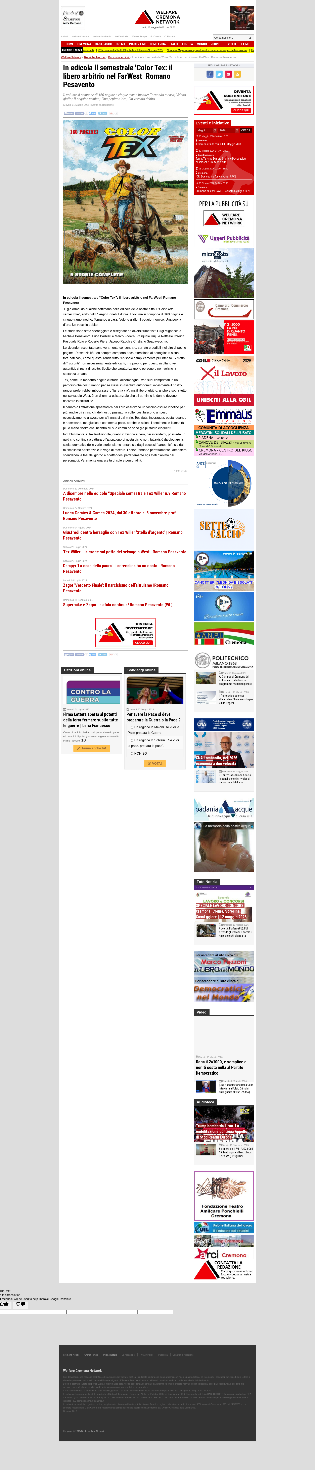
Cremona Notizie (71, 1363)
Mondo (202, 44)
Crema (121, 44)
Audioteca (205, 1110)
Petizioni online (77, 670)
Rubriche (217, 44)
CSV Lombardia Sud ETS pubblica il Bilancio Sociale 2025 (136, 50)
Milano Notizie (110, 1363)
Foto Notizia (207, 882)
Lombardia (158, 44)
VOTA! (155, 763)
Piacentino (137, 44)
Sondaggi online (141, 670)
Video (232, 44)
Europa (187, 44)
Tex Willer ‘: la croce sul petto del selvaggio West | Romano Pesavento (124, 551)
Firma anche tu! (91, 748)
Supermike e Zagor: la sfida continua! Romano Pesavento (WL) (118, 604)
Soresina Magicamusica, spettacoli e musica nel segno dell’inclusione (213, 50)
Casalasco (103, 44)
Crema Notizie (91, 1363)
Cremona (84, 44)
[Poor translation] (20, 1313)
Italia (174, 44)
